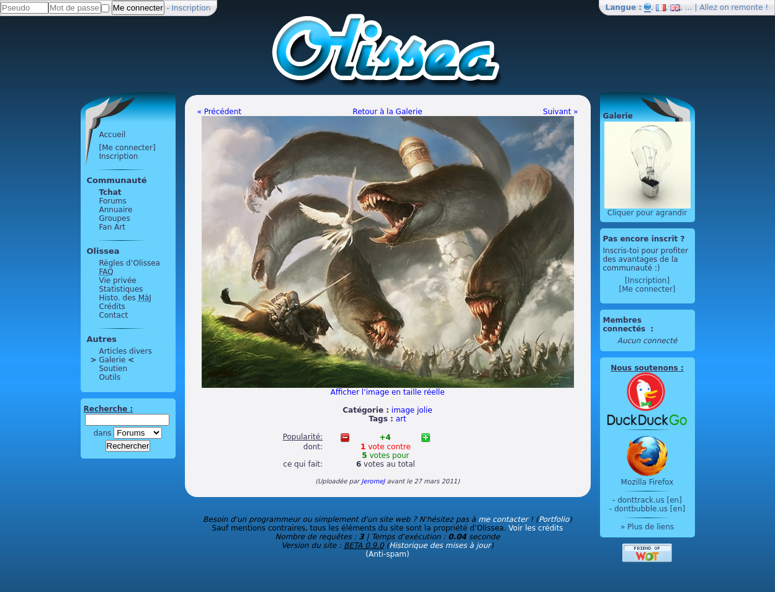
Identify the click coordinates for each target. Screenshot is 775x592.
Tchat (110, 192)
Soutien (113, 368)
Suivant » (560, 111)
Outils (110, 377)
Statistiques (121, 289)
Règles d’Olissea (129, 263)
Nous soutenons (644, 368)
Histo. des (125, 298)
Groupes (114, 218)
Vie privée (118, 280)
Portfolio (554, 519)
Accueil (112, 134)
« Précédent (219, 111)
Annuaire (116, 209)
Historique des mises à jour (440, 545)
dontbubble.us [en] (649, 509)
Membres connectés (625, 324)
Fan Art (112, 227)
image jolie (412, 410)
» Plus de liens (647, 526)
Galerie (113, 360)
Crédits (112, 306)
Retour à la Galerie (387, 111)
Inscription (191, 8)
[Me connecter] (127, 147)
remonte (747, 7)
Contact (113, 315)
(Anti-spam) (387, 554)
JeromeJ (373, 481)
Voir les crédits (536, 528)
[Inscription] (647, 280)
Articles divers (125, 351)
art (401, 419)
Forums (113, 201)
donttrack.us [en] (649, 500)
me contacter (503, 519)
